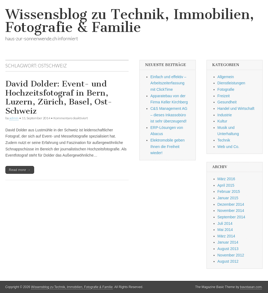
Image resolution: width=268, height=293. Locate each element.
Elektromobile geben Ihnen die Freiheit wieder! (167, 146)
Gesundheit (227, 102)
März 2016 (226, 179)
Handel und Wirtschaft (236, 108)
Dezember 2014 (231, 204)
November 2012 (231, 255)
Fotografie (226, 89)
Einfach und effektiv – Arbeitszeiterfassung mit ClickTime (168, 83)
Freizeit (224, 96)
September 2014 (231, 217)
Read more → (20, 170)
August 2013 (228, 249)
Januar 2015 (228, 198)
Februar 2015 (229, 191)
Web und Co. (228, 146)
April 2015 (226, 185)
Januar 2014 (228, 242)
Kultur (222, 121)
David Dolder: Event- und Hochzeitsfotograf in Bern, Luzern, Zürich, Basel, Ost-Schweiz (58, 97)
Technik (224, 140)
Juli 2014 (225, 223)
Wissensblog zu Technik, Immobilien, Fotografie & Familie (129, 20)
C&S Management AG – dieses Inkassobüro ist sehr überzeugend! (168, 114)
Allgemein (226, 77)
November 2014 (231, 210)
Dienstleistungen (231, 83)
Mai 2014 (225, 229)
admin (14, 118)
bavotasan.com (251, 287)
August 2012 (228, 261)
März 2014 (226, 236)
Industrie (225, 115)
